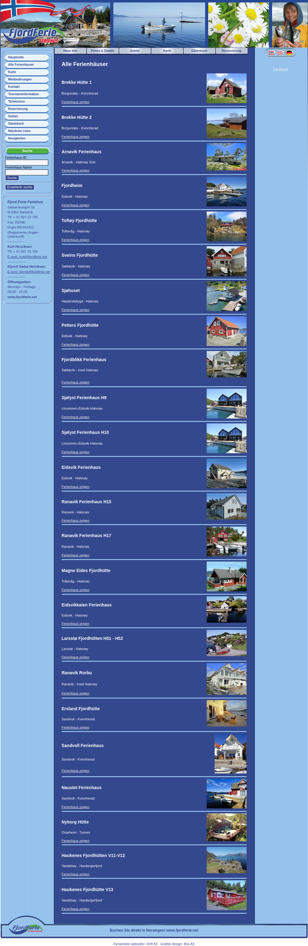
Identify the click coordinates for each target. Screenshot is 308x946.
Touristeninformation (23, 94)
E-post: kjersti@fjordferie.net (29, 272)
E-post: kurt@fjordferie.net (27, 257)
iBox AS (189, 944)
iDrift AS (152, 944)
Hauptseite (16, 57)
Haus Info (70, 51)
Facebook (280, 69)
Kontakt (14, 86)
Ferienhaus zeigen (76, 102)
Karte (12, 72)
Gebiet (13, 116)
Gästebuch (16, 123)
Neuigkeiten (17, 138)
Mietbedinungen (20, 79)
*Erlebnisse (16, 101)
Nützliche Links (19, 131)
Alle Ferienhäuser (21, 64)
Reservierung (18, 109)
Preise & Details (102, 51)
